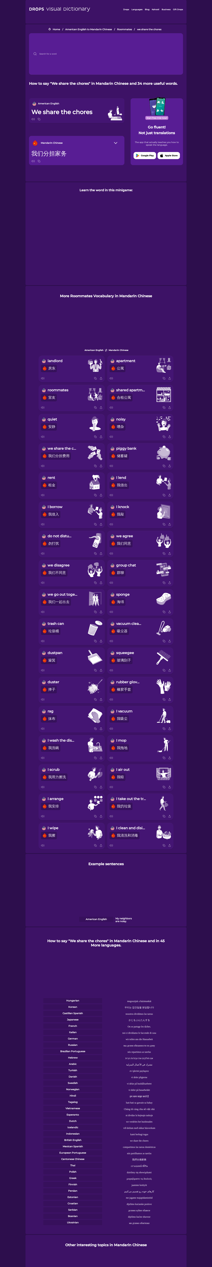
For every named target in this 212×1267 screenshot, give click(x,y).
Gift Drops (178, 9)
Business (166, 9)
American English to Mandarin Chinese (88, 29)
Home (56, 29)
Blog (147, 9)
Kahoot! (155, 9)
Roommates (124, 29)
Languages (137, 9)
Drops (126, 9)
